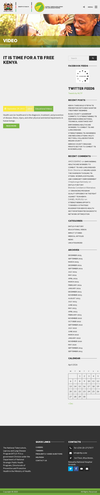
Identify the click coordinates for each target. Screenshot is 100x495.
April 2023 (72, 312)
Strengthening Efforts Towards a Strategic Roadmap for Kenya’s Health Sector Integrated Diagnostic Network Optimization (82, 208)
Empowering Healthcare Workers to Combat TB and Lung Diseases (81, 127)
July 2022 (72, 328)
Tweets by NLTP (75, 93)
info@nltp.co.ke (80, 453)
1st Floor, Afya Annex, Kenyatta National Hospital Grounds (80, 461)
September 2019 (75, 348)
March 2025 (73, 262)
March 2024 (73, 282)
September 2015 (75, 351)
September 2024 (75, 269)
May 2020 (72, 345)
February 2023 (75, 315)
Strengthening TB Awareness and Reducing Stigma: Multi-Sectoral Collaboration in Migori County (82, 137)
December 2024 (75, 265)
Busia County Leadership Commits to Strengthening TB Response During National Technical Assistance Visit (82, 118)
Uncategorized (75, 243)
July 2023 (72, 302)
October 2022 (74, 321)
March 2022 (73, 335)
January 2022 (74, 338)
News (70, 240)
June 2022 (72, 331)
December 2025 (75, 255)
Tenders (39, 451)
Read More (11, 126)
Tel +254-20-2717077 (83, 448)
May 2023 (72, 308)
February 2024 (75, 285)
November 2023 (75, 295)
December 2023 (75, 292)
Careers (39, 447)
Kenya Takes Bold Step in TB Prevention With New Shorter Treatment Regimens (82, 108)
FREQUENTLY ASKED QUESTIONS (49, 454)
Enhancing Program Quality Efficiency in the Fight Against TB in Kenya (82, 194)
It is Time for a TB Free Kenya (28, 60)
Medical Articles (76, 236)
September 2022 (75, 325)
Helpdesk (40, 457)
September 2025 (75, 259)
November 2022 (75, 318)
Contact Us (41, 461)
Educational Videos (77, 230)
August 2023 (74, 298)
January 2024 (74, 288)
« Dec (70, 403)
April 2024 (72, 279)
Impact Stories (75, 233)
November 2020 (75, 341)
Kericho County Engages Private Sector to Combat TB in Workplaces (82, 146)
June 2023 (72, 305)
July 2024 (72, 272)
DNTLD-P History (76, 185)
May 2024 (72, 275)
